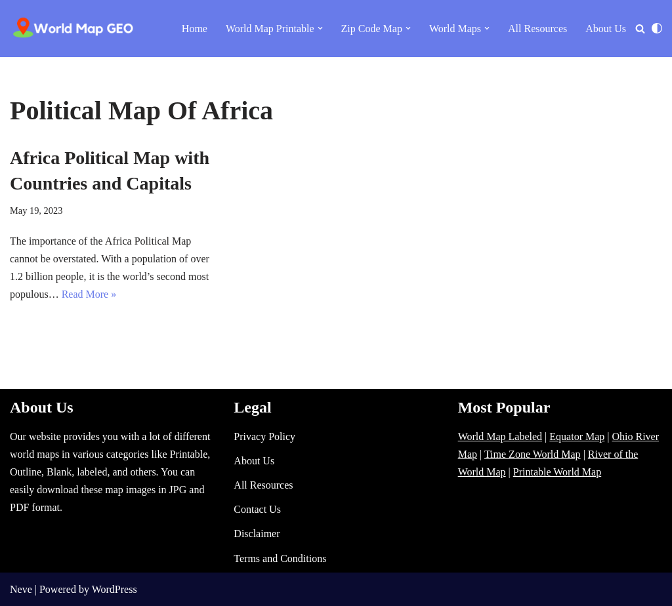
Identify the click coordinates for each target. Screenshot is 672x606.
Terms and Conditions (280, 558)
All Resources (537, 28)
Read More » (89, 294)
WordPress (114, 589)
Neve (21, 589)
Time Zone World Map (532, 454)
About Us (605, 28)
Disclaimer (257, 533)
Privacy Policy (264, 436)
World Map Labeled (500, 436)
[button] (320, 28)
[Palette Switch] (657, 28)
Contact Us (257, 509)
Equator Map (576, 436)
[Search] (640, 28)
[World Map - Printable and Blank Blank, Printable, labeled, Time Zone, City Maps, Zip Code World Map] (73, 28)
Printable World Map (557, 471)
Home (194, 28)
